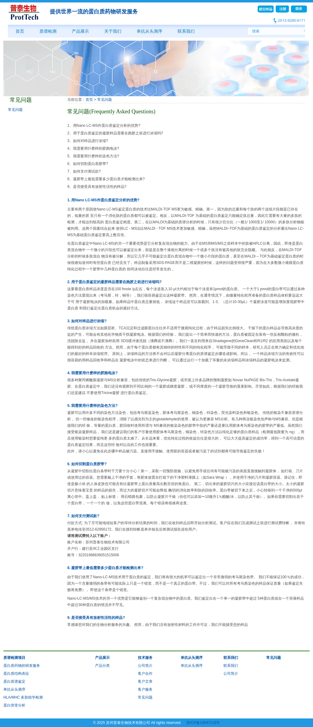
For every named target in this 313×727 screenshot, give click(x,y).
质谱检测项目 (14, 658)
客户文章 (145, 681)
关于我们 (112, 31)
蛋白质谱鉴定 (14, 681)
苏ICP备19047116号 (203, 723)
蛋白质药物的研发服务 (21, 665)
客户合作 (145, 673)
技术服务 (145, 658)
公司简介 (145, 665)
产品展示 (80, 31)
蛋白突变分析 (14, 705)
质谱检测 (48, 31)
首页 (20, 31)
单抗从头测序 (149, 31)
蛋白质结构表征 (16, 673)
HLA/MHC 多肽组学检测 (23, 697)
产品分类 (102, 665)
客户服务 (145, 689)
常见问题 (15, 110)
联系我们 (186, 31)
